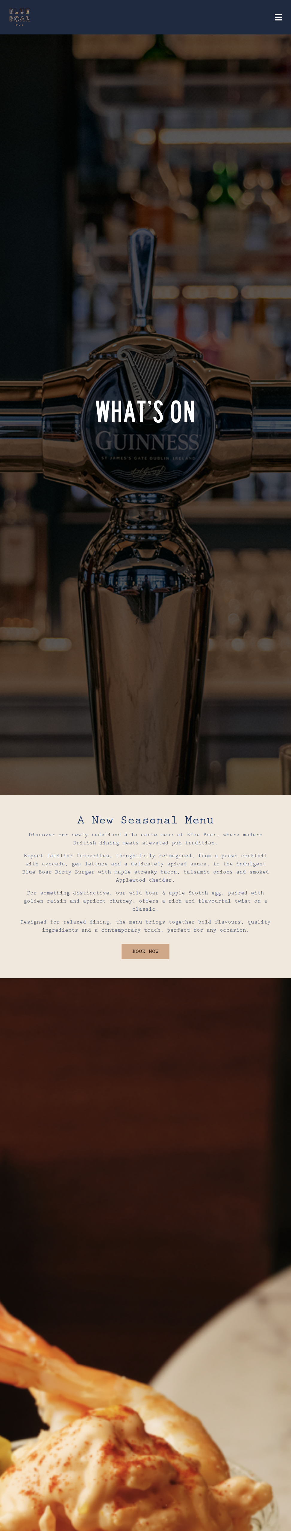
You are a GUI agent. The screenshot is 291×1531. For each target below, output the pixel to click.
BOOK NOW (145, 951)
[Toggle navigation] (278, 17)
